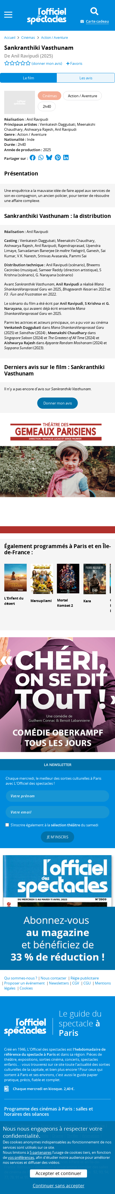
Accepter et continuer (58, 1173)
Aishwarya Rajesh (38, 129)
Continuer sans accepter (59, 1186)
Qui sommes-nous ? (20, 978)
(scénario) (65, 264)
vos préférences (21, 1157)
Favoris (74, 63)
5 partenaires (40, 1152)
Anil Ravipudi (37, 119)
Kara (87, 601)
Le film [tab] (28, 77)
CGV (75, 983)
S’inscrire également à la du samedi (54, 824)
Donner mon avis (57, 403)
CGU (87, 983)
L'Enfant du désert (14, 601)
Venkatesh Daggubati (57, 124)
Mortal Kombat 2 (65, 603)
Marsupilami (41, 600)
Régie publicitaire (85, 978)
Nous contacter (53, 978)
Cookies (26, 988)
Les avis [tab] (85, 77)
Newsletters (59, 983)
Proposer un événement (24, 983)
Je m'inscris (57, 836)
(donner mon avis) (47, 63)
